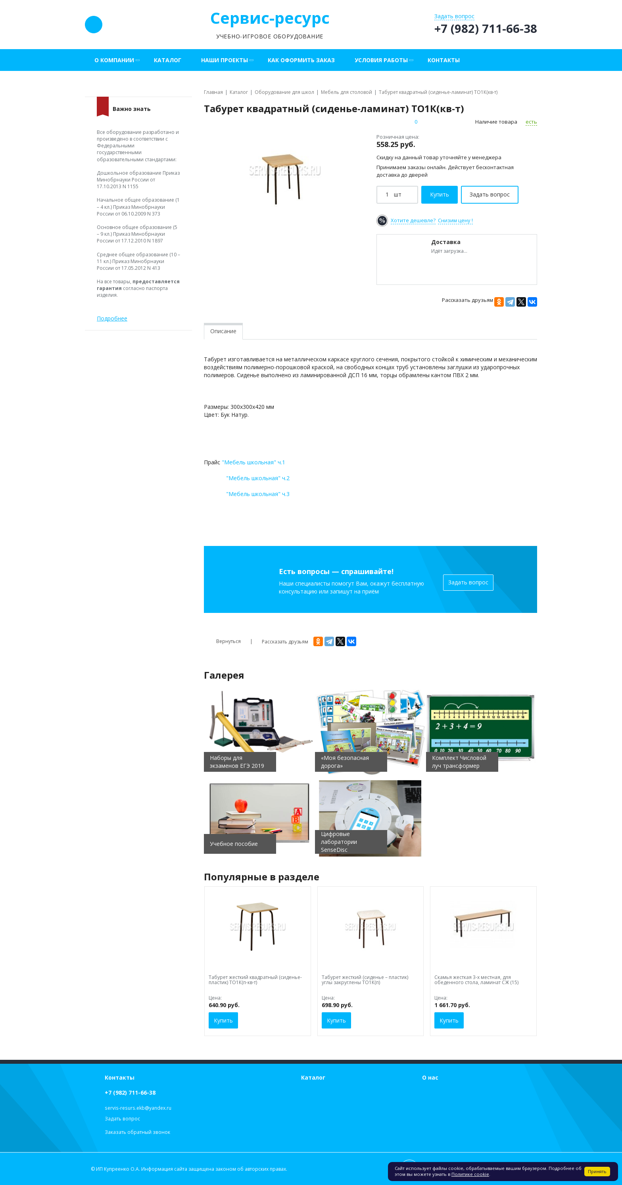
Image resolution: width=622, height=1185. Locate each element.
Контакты (444, 60)
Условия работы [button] (381, 60)
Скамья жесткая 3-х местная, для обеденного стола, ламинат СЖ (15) (476, 980)
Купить (223, 1020)
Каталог (167, 60)
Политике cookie (470, 1174)
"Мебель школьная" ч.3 (258, 494)
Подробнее (112, 318)
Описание (223, 331)
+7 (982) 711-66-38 (130, 1092)
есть (531, 121)
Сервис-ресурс (270, 18)
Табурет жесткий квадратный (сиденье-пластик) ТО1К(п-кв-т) (255, 980)
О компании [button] (114, 60)
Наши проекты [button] (224, 60)
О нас (430, 1077)
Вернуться (222, 641)
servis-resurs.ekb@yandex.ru (138, 1108)
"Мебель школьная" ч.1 (253, 462)
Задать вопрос (468, 582)
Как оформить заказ (301, 60)
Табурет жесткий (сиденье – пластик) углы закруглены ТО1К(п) (365, 980)
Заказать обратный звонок (137, 1132)
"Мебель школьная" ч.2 (258, 478)
